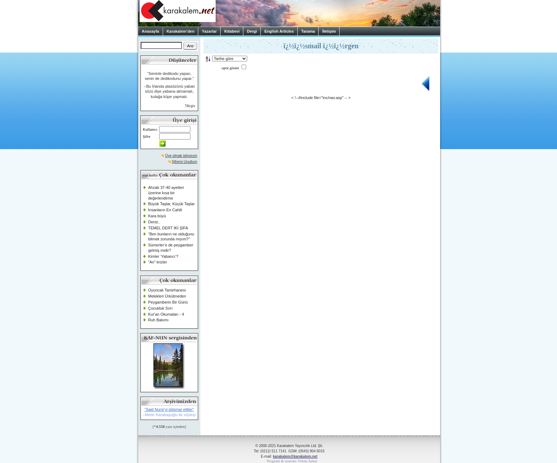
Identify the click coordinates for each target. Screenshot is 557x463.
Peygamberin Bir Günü (168, 302)
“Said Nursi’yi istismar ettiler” (169, 409)
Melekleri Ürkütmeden (167, 296)
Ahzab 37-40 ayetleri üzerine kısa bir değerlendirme (166, 192)
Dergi (252, 31)
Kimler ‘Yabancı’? (163, 256)
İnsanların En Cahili (165, 210)
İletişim (329, 31)
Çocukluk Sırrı (160, 308)
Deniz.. (154, 222)
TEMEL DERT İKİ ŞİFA (168, 228)
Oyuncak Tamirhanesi (167, 290)
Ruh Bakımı (158, 320)
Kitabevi (231, 31)
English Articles (279, 31)
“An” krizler (157, 262)
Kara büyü (157, 216)
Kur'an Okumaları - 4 (166, 314)
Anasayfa (150, 31)
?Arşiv (190, 106)
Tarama (308, 31)
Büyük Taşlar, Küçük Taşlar (171, 204)
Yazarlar (209, 31)
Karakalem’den (180, 31)
